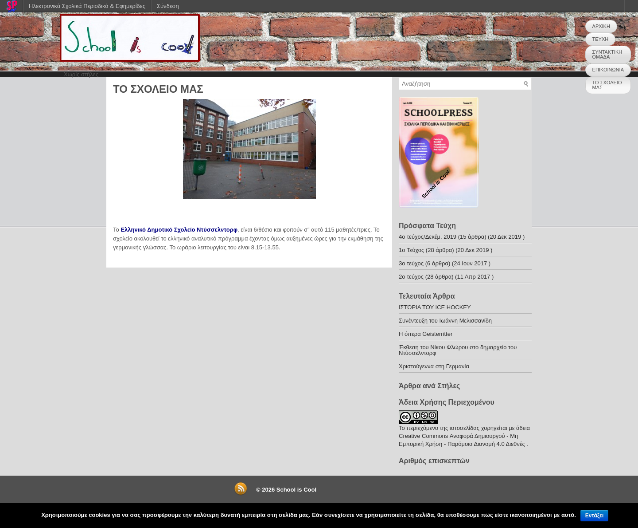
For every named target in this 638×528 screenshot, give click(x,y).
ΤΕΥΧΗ (600, 39)
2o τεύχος (411, 276)
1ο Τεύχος (411, 250)
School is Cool (296, 489)
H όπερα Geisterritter (425, 334)
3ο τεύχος (411, 263)
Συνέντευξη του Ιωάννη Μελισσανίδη (445, 320)
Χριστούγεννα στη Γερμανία (434, 366)
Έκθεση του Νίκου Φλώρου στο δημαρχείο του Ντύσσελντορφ (458, 350)
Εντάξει (594, 515)
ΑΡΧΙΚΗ (601, 26)
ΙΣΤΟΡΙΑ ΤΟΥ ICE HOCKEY (435, 307)
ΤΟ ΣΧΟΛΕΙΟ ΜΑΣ (607, 85)
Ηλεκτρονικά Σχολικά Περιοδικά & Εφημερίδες (87, 6)
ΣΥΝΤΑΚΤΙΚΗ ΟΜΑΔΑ (607, 54)
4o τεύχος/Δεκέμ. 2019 (427, 236)
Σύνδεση (168, 6)
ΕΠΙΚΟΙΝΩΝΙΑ (608, 69)
